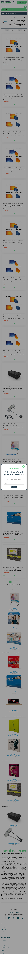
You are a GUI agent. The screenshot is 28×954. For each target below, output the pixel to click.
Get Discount (14, 486)
